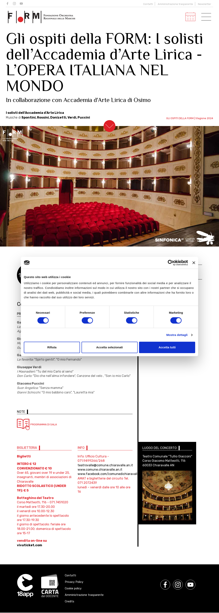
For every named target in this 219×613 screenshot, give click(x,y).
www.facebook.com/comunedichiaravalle (108, 474)
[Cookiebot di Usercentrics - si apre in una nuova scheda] (170, 263)
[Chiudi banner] (193, 262)
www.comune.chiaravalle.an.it (100, 470)
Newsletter (204, 4)
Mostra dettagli (176, 335)
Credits (69, 602)
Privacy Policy (74, 582)
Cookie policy (73, 589)
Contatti (148, 4)
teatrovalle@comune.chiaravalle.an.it (105, 465)
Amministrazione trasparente (175, 4)
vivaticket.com (29, 545)
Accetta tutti (167, 347)
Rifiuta (52, 347)
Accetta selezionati (109, 347)
